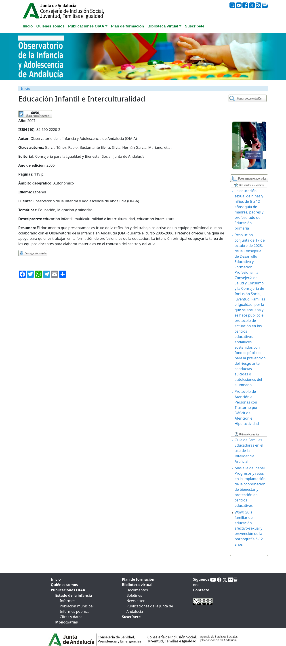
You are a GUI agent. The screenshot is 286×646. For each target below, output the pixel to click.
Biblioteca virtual (137, 584)
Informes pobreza (75, 611)
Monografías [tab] (66, 622)
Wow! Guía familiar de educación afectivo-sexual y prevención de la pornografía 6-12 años (249, 528)
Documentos (137, 590)
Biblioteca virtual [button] (162, 26)
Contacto (201, 590)
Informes (67, 600)
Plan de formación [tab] (127, 26)
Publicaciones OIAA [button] (86, 26)
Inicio (25, 88)
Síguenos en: (201, 582)
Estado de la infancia (73, 595)
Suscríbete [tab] (194, 26)
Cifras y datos (71, 616)
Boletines (134, 595)
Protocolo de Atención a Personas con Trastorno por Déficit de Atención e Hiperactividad (247, 407)
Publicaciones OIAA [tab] (68, 590)
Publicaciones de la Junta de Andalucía (149, 609)
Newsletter (135, 600)
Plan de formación (138, 579)
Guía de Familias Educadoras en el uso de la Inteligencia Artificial (249, 450)
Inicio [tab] (28, 26)
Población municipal (76, 606)
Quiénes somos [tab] (50, 26)
